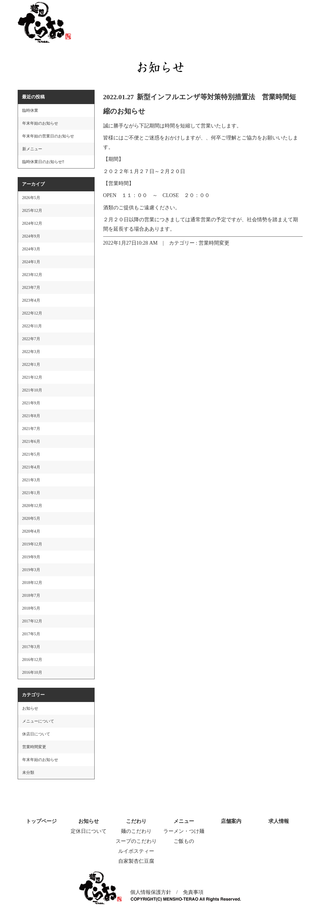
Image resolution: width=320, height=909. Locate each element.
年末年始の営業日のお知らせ (48, 136)
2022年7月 (31, 339)
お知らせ (30, 708)
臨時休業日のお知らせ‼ (43, 162)
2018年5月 (31, 608)
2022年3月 (31, 352)
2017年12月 (32, 621)
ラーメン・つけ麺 (183, 831)
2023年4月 (31, 300)
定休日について (89, 831)
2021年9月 (31, 403)
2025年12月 (32, 210)
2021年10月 (32, 390)
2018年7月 (31, 595)
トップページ (41, 821)
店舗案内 (231, 821)
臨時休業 (30, 110)
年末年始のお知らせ (40, 123)
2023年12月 (32, 275)
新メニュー (32, 149)
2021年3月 (31, 480)
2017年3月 (31, 647)
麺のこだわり (136, 831)
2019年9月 (31, 557)
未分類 (28, 772)
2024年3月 (31, 249)
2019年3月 (31, 570)
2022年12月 (32, 313)
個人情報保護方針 (150, 892)
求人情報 (278, 821)
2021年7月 (31, 429)
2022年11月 (32, 326)
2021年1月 (31, 493)
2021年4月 (31, 467)
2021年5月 (31, 454)
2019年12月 (32, 544)
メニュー (184, 821)
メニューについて (38, 721)
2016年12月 (32, 660)
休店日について (36, 734)
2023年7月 (31, 287)
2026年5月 (31, 198)
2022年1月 (31, 364)
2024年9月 (31, 236)
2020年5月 (31, 518)
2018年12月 (32, 583)
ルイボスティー (136, 851)
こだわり (136, 821)
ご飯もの (184, 841)
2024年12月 (32, 223)
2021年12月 (32, 377)
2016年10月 (32, 672)
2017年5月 (31, 634)
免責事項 (193, 892)
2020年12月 (32, 506)
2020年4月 (31, 531)
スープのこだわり (136, 841)
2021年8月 (31, 416)
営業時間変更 (214, 243)
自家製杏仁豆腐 (136, 861)
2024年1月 (31, 262)
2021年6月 (31, 441)
